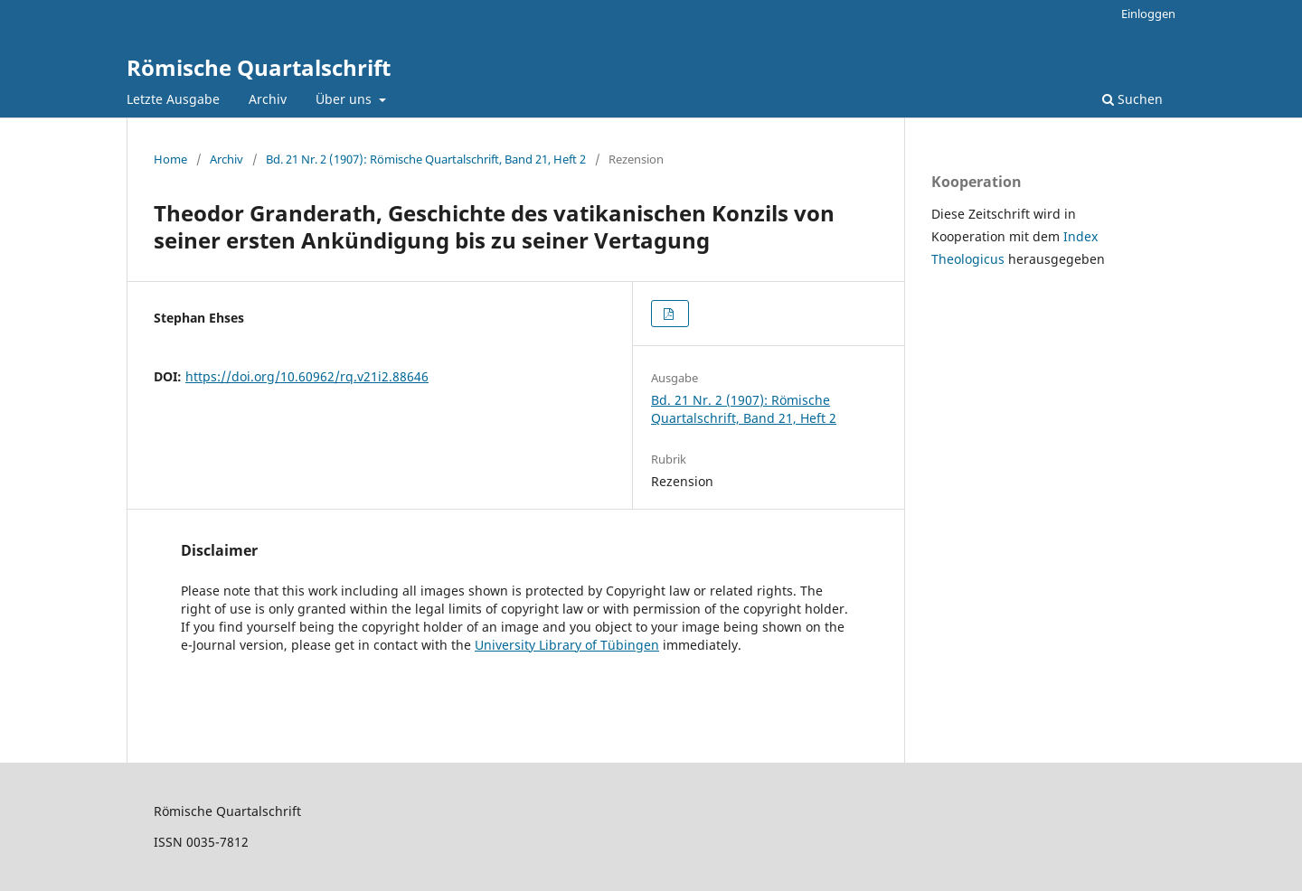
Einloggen (1148, 13)
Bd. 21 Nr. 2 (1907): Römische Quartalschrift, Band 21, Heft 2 (426, 159)
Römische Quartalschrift (259, 67)
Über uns (345, 99)
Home (170, 159)
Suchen (1132, 99)
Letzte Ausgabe (173, 99)
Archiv (268, 99)
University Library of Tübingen (567, 644)
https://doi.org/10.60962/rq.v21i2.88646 (307, 376)
